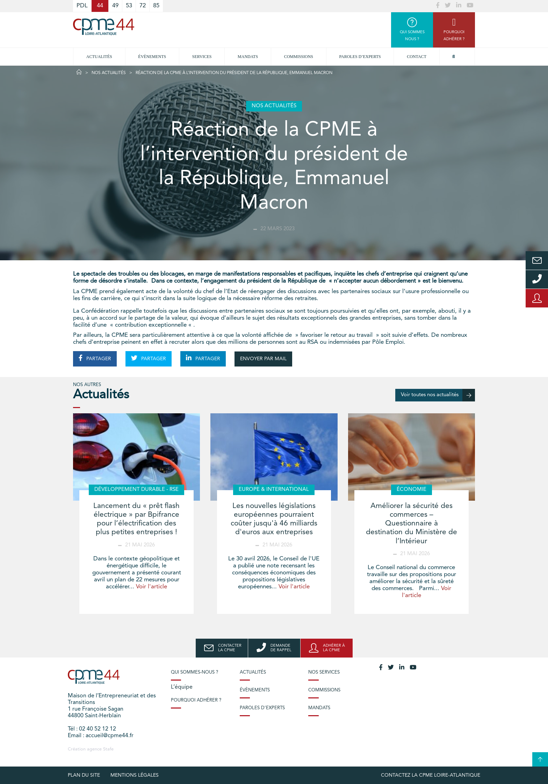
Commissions (298, 56)
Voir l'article (151, 587)
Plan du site (84, 775)
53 (129, 6)
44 (100, 6)
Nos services (324, 672)
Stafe (108, 749)
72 (142, 6)
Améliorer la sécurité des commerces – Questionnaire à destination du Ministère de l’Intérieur (411, 523)
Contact (416, 56)
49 (115, 6)
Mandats (248, 56)
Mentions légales (134, 775)
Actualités (99, 56)
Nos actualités (109, 73)
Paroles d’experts (360, 56)
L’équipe (182, 687)
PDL (82, 6)
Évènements (152, 56)
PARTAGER (95, 358)
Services (202, 56)
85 (156, 6)
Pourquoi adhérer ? (196, 700)
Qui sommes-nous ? (194, 672)
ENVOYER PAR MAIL (263, 358)
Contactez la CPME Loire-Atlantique (430, 775)
